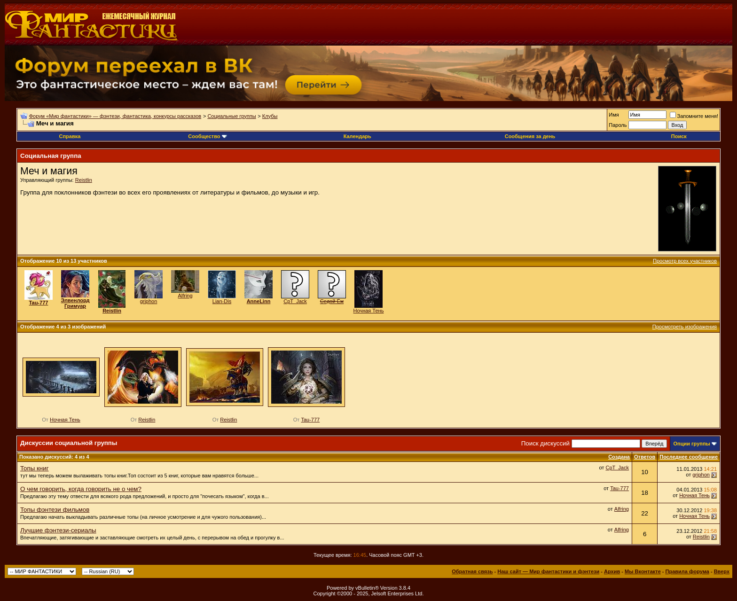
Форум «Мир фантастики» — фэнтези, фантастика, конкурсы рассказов (115, 116)
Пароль (618, 125)
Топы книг (34, 468)
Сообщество (207, 136)
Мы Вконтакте (643, 571)
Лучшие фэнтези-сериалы (58, 530)
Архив (612, 571)
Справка (69, 136)
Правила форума (687, 571)
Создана (619, 457)
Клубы (270, 116)
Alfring (185, 295)
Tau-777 (310, 419)
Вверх (721, 571)
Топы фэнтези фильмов (54, 509)
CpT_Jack (295, 301)
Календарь (357, 136)
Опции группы (691, 443)
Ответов (644, 457)
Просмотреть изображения (684, 326)
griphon (148, 301)
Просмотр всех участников (685, 261)
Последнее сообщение (688, 457)
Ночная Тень (368, 310)
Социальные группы (231, 116)
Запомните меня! (694, 116)
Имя (614, 114)
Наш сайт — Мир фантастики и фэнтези (548, 571)
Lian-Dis (221, 301)
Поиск (679, 136)
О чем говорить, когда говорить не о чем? (80, 488)
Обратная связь (472, 571)
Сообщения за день (530, 136)
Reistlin (83, 180)
